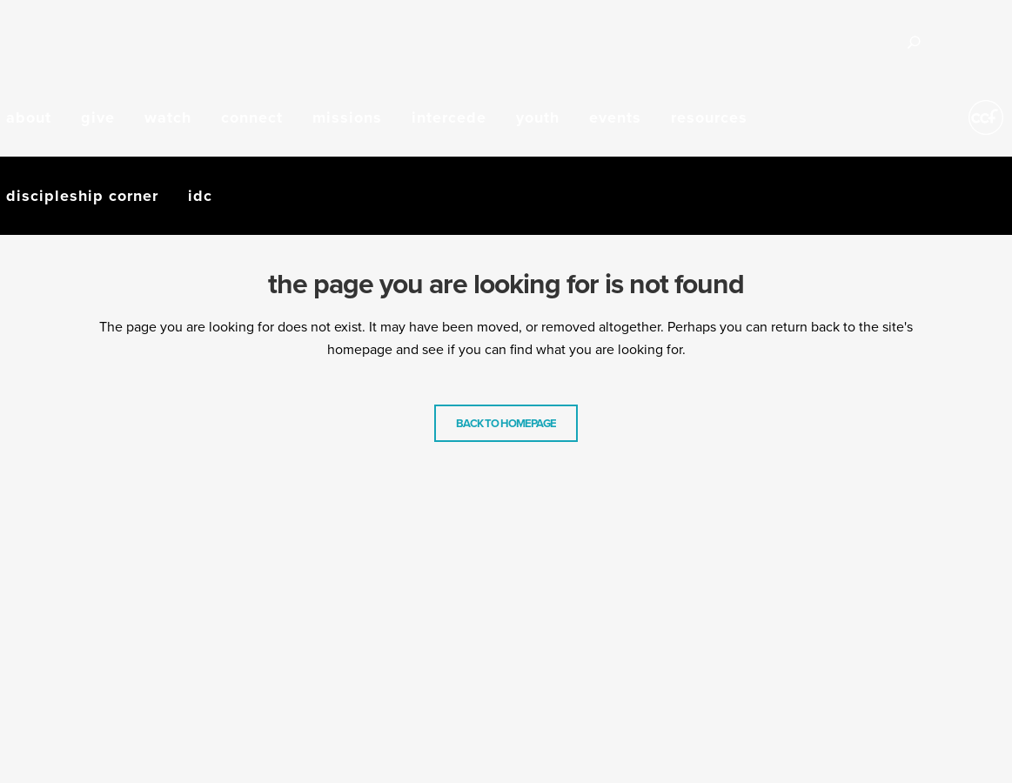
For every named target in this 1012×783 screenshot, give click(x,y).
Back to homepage (506, 423)
